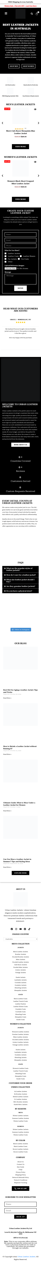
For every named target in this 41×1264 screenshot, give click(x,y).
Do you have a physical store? (19, 591)
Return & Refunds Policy (20, 1177)
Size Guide (20, 1167)
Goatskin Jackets (20, 985)
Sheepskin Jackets (20, 990)
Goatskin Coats (20, 1009)
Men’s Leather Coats (20, 998)
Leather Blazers (29, 256)
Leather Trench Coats (20, 1001)
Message (8, 272)
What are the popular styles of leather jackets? (19, 569)
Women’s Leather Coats (20, 1068)
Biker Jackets (20, 959)
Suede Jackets (20, 977)
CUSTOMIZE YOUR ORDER (20, 1083)
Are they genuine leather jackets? (20, 586)
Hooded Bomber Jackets (20, 957)
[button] (32, 14)
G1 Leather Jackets (20, 1099)
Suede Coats (20, 1019)
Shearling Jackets (20, 988)
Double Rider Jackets (20, 967)
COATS (20, 994)
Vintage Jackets (20, 972)
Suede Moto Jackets (20, 1104)
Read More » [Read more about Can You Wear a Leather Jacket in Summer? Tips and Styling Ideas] (7, 867)
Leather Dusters (20, 1004)
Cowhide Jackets (20, 982)
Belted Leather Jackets (20, 1096)
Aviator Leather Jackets (20, 1042)
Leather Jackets (14, 253)
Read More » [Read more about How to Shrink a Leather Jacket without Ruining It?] (7, 754)
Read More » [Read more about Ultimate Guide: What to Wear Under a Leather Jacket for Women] (7, 811)
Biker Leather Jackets (20, 1037)
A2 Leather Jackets (20, 1091)
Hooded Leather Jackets (20, 962)
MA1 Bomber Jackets (20, 1102)
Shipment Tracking (20, 1182)
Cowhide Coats (20, 1012)
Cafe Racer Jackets (20, 964)
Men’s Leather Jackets (20, 951)
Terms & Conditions (20, 1180)
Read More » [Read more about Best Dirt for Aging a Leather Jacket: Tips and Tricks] (7, 698)
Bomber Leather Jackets (20, 1034)
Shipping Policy (20, 1175)
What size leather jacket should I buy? (20, 581)
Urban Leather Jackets (26, 1256)
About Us (20, 1162)
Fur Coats (25, 259)
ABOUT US (20, 889)
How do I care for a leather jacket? (21, 575)
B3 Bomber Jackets (20, 1094)
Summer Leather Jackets (20, 1118)
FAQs (20, 1169)
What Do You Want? (12, 250)
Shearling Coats (20, 1014)
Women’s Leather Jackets (20, 1032)
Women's (20, 1126)
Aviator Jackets (20, 970)
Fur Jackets (12, 259)
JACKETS (20, 947)
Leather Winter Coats (20, 1006)
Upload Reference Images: (14, 265)
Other (10, 262)
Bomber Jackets (20, 954)
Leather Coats (13, 256)
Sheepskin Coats (20, 1017)
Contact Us (20, 1164)
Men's (20, 1112)
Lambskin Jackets (20, 980)
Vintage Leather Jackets (20, 1045)
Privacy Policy (20, 1172)
